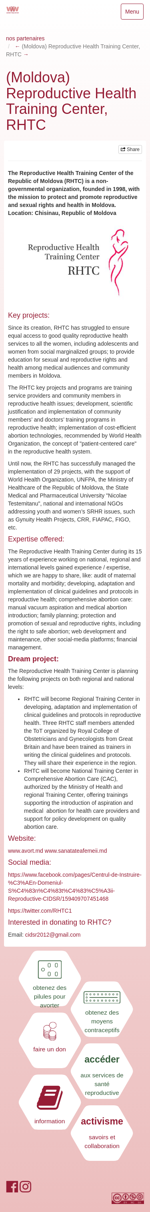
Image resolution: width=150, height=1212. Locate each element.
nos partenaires (25, 38)
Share (130, 149)
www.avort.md (25, 851)
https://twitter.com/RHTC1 (40, 911)
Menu (134, 13)
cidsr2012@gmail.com (53, 934)
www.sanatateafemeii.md (76, 851)
